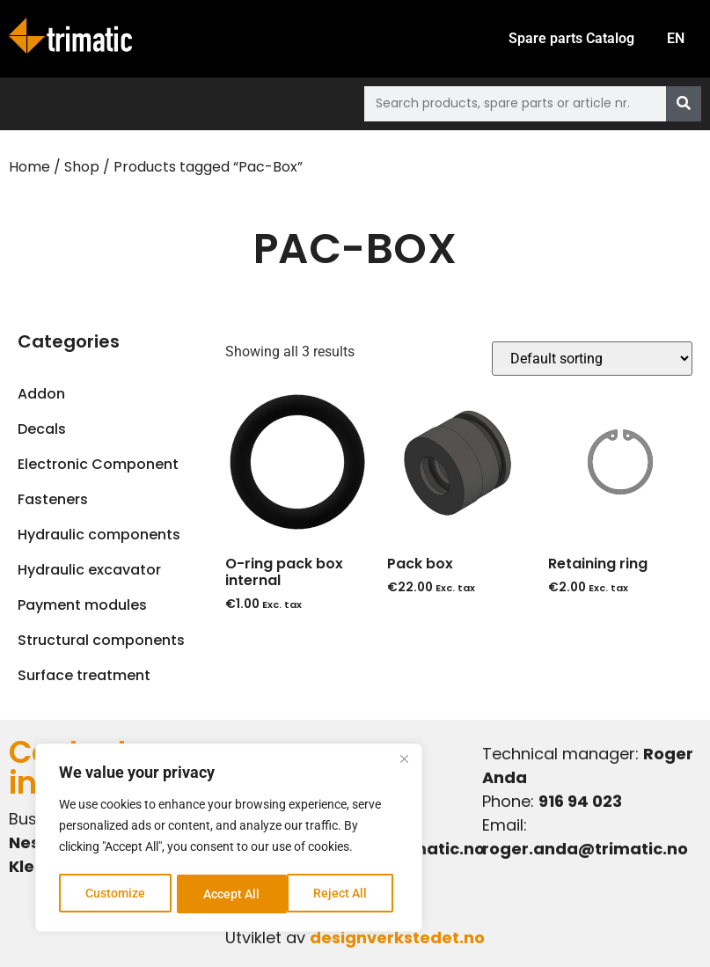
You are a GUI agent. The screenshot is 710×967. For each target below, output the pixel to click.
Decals (42, 429)
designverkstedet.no (397, 938)
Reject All (231, 894)
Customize (115, 894)
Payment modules (82, 605)
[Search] (683, 103)
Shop (81, 167)
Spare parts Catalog (568, 38)
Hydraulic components (99, 534)
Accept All (345, 894)
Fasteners (53, 499)
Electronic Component (98, 464)
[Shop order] (592, 358)
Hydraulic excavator (89, 570)
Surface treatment (84, 675)
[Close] (403, 762)
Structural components (101, 640)
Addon (41, 394)
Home (29, 167)
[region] (228, 839)
